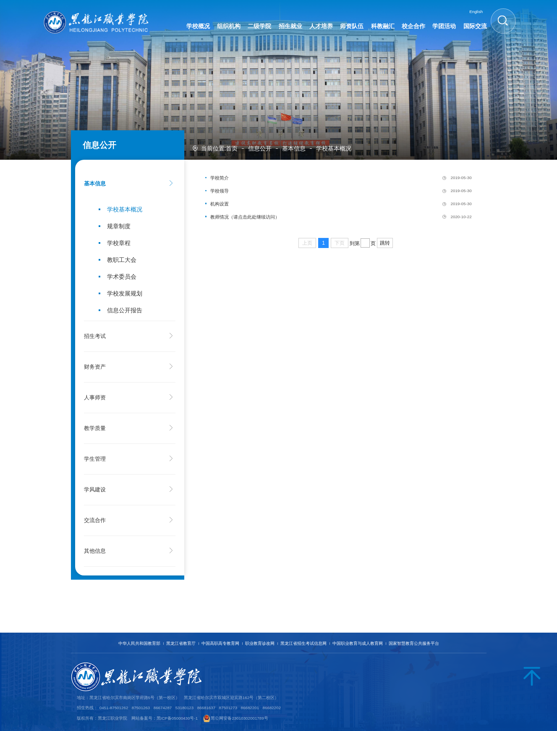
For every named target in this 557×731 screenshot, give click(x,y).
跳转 (385, 243)
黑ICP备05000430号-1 (177, 718)
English (476, 11)
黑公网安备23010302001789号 (239, 718)
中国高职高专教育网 (220, 643)
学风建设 (95, 490)
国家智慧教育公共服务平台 (414, 643)
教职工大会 (121, 259)
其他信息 (95, 551)
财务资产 (95, 367)
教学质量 (95, 428)
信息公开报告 (124, 310)
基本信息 (294, 148)
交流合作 (95, 520)
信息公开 (260, 148)
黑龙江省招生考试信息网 (303, 643)
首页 (232, 148)
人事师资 (95, 398)
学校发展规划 (124, 293)
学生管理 (95, 459)
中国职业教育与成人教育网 (357, 643)
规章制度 (119, 226)
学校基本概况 (333, 148)
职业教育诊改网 (260, 643)
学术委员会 (121, 276)
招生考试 (95, 336)
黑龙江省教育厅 (181, 643)
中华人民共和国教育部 (139, 643)
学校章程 (119, 243)
